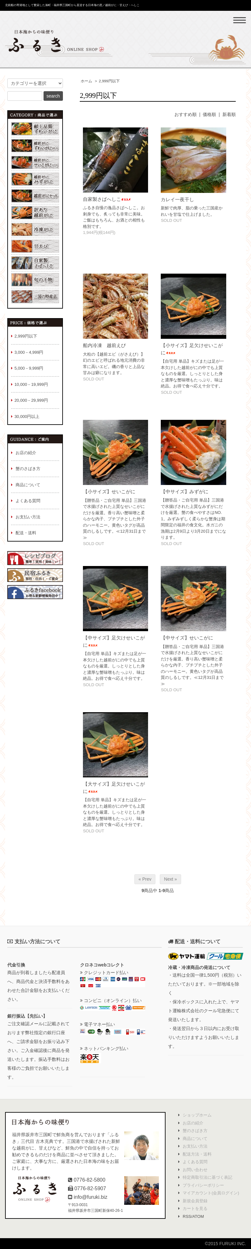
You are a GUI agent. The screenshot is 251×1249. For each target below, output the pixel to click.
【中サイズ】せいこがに (187, 637)
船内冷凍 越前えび (104, 345)
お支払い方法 (195, 1146)
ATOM (198, 1216)
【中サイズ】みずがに (184, 491)
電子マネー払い (97, 1024)
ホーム (86, 81)
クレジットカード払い (104, 972)
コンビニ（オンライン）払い (111, 1000)
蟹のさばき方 (195, 1130)
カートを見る (195, 1208)
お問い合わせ (195, 1169)
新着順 (229, 114)
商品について (195, 1138)
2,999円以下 (109, 81)
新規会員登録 (195, 1200)
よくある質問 (195, 1161)
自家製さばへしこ (107, 199)
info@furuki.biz (90, 1197)
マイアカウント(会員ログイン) (211, 1193)
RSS (187, 1216)
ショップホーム (197, 1115)
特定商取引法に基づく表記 (207, 1177)
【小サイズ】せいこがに (109, 491)
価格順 (209, 114)
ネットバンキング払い (104, 1048)
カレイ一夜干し (177, 199)
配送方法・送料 (197, 1154)
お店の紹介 (193, 1123)
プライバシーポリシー (203, 1185)
